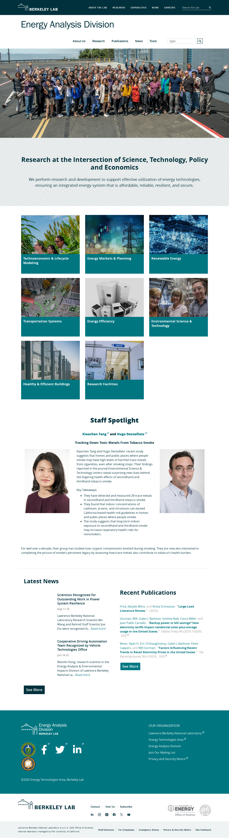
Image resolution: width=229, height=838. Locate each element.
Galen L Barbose (150, 619)
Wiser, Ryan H (129, 644)
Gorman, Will (128, 619)
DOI (125, 636)
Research (98, 41)
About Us (79, 41)
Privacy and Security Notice (168, 759)
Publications (120, 41)
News (139, 41)
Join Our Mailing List (162, 752)
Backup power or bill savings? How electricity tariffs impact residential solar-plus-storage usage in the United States (159, 627)
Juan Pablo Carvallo (133, 623)
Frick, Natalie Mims (132, 606)
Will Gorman (146, 648)
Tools (153, 41)
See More (34, 689)
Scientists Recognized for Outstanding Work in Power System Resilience (78, 599)
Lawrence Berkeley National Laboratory (176, 733)
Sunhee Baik (170, 619)
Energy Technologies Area (167, 740)
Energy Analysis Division (165, 746)
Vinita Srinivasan (163, 606)
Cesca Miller (188, 619)
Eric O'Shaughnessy (153, 644)
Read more (98, 629)
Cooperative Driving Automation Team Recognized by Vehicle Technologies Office (82, 645)
